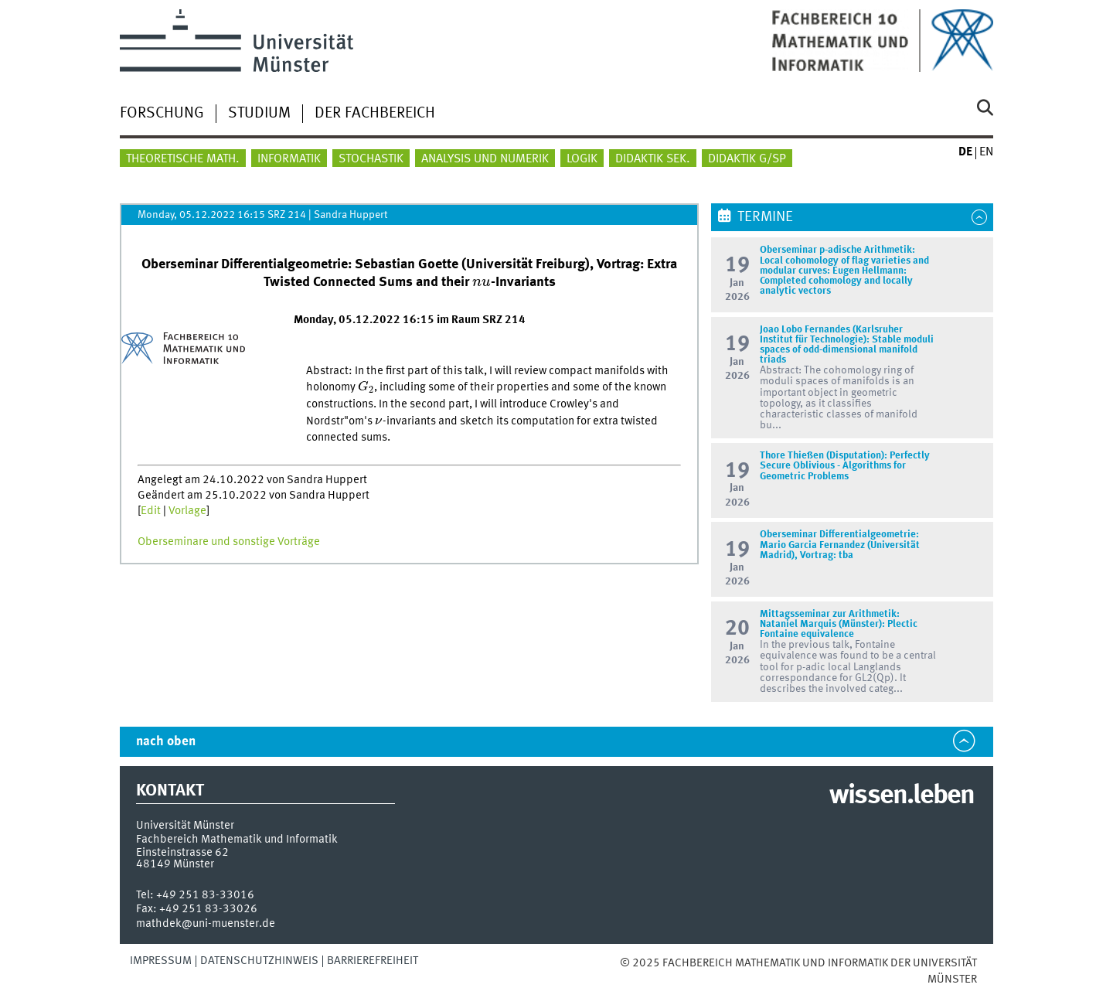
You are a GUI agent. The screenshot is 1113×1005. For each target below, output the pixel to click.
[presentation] (481, 283)
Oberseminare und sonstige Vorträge (229, 542)
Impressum (161, 961)
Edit (151, 511)
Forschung (162, 113)
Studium (259, 113)
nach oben (166, 741)
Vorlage (187, 511)
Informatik (289, 159)
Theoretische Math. (183, 159)
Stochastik (371, 159)
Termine (765, 217)
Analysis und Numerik (485, 159)
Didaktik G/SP (747, 159)
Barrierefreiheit (372, 961)
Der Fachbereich (375, 113)
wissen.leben (901, 796)
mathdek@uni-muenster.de (205, 924)
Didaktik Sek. (652, 159)
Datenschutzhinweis (259, 961)
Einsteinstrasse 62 (182, 853)
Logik (582, 159)
